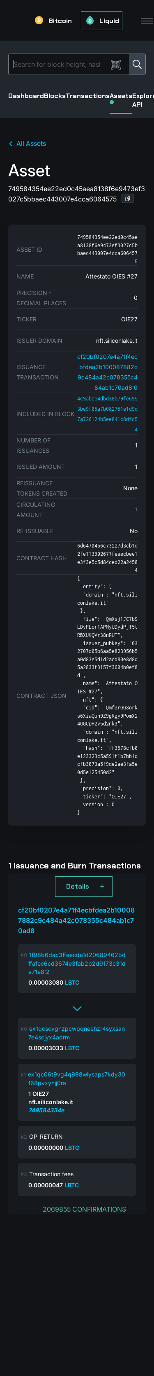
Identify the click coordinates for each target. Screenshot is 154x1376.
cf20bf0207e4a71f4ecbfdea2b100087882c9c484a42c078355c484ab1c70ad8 (76, 920)
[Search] (60, 64)
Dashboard (26, 95)
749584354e (46, 1110)
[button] (128, 198)
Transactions (88, 95)
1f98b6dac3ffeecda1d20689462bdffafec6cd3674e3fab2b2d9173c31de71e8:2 (77, 963)
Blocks (55, 95)
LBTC (72, 982)
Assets (121, 97)
